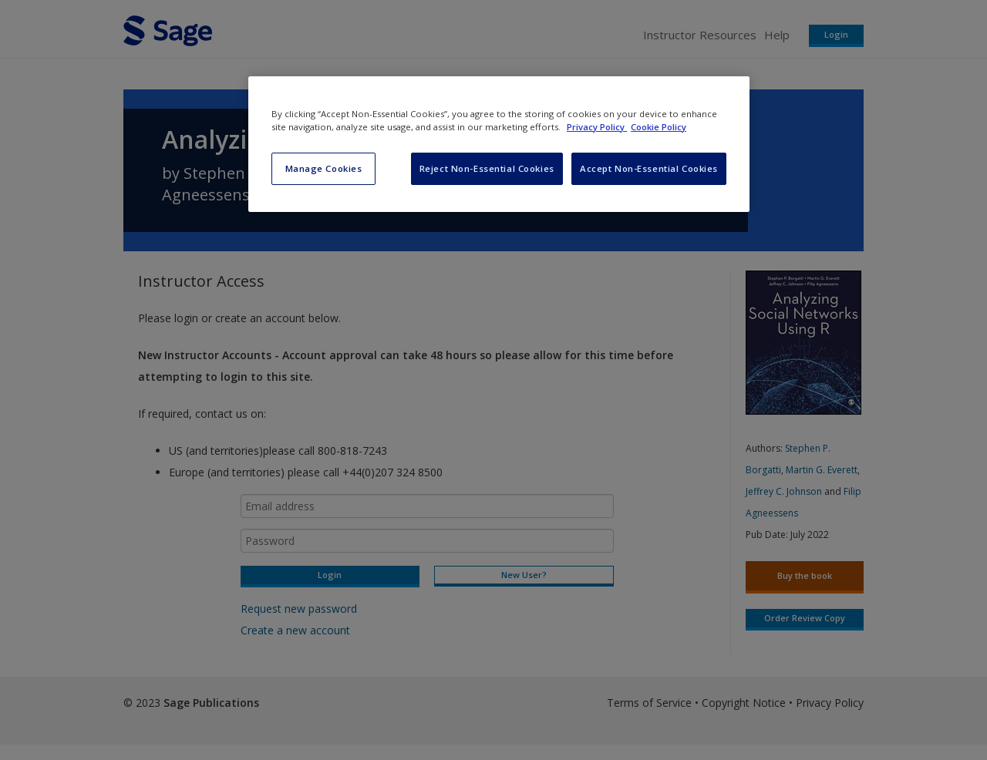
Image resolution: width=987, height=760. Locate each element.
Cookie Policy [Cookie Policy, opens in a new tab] (658, 127)
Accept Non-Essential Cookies (649, 168)
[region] (499, 144)
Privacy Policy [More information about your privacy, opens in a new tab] (597, 127)
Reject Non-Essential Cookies (486, 168)
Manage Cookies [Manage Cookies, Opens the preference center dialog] (323, 168)
